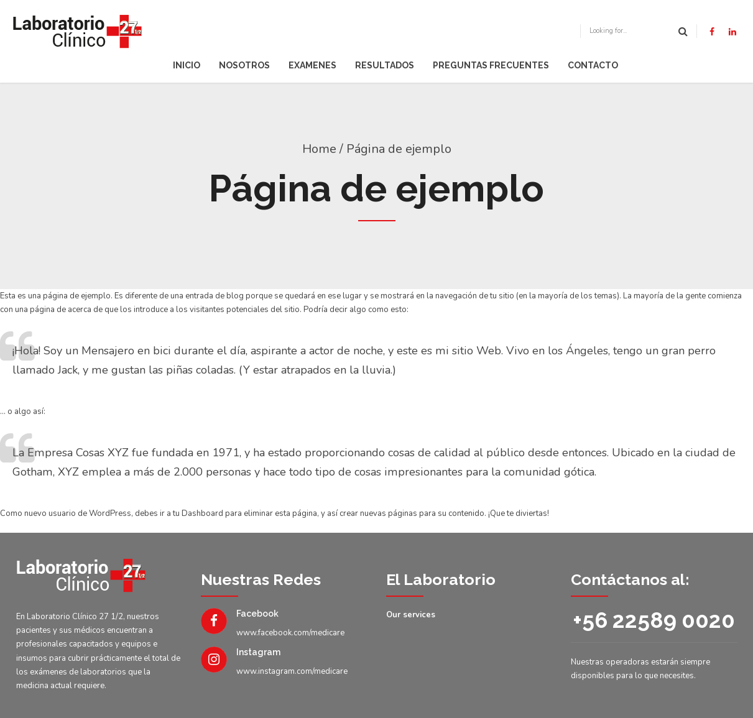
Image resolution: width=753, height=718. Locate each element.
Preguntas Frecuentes (491, 65)
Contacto (593, 65)
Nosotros (244, 65)
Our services (410, 614)
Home (319, 148)
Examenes (312, 65)
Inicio (186, 65)
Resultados (384, 65)
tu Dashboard (198, 513)
